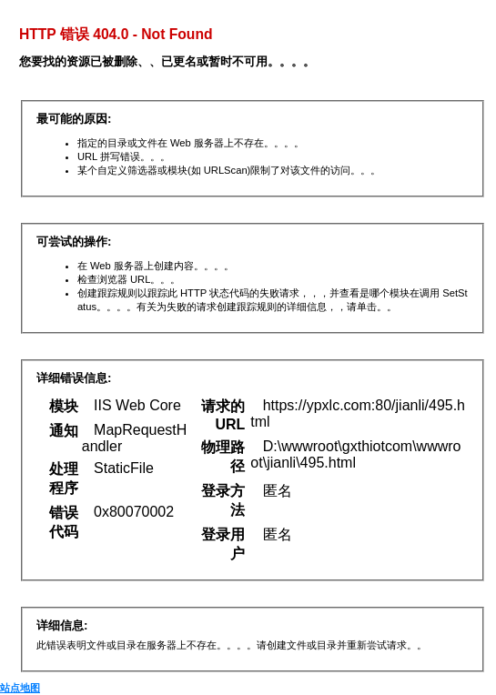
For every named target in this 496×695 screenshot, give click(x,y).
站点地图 (20, 687)
